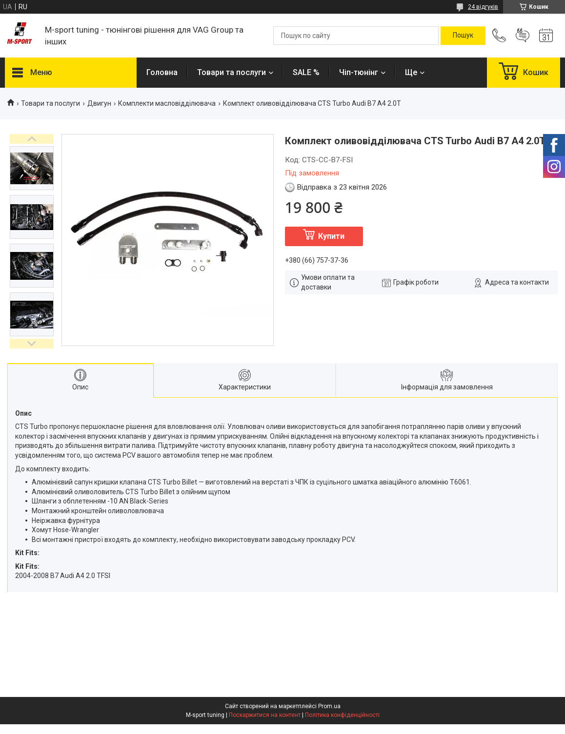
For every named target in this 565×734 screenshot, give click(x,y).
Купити (331, 236)
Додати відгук (522, 35)
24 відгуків (483, 6)
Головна (162, 72)
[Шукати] (463, 35)
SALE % (306, 72)
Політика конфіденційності (342, 715)
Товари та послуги (231, 72)
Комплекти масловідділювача (167, 103)
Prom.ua (329, 706)
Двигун (99, 103)
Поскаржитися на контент (265, 715)
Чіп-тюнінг (358, 72)
